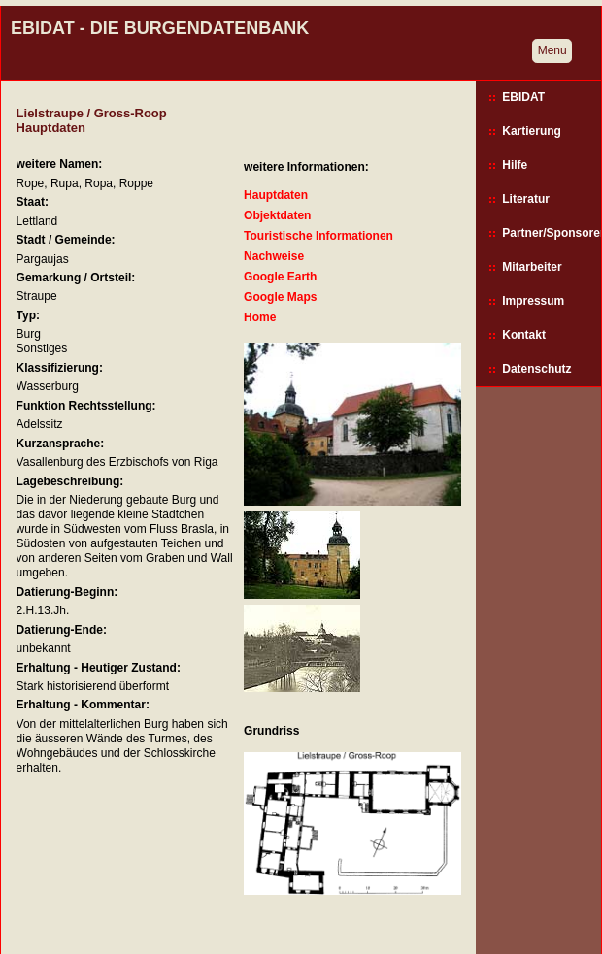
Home (260, 317)
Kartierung (531, 131)
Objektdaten (277, 215)
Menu (552, 50)
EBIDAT (523, 97)
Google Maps (280, 297)
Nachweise (274, 256)
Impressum (533, 301)
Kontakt (524, 335)
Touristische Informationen (318, 236)
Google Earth (280, 276)
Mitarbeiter (531, 267)
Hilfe (514, 165)
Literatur (526, 199)
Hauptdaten (276, 195)
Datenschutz (536, 369)
